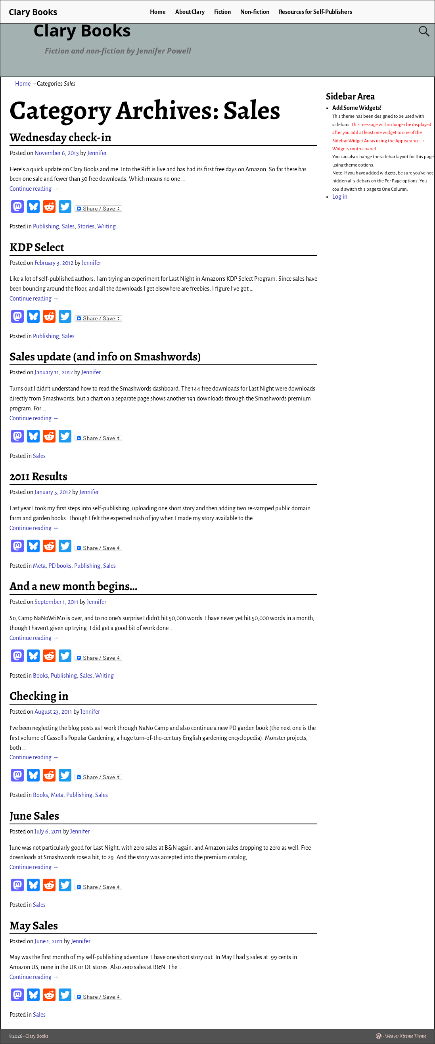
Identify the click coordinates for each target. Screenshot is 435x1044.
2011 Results (38, 476)
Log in (339, 196)
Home (158, 12)
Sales (68, 226)
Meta (39, 566)
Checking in (39, 696)
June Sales (34, 816)
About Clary (190, 12)
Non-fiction (254, 12)
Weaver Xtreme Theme (405, 1036)
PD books (59, 566)
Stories (85, 226)
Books (40, 675)
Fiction (222, 12)
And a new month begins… (73, 586)
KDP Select (37, 247)
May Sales (34, 925)
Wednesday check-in (60, 137)
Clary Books (82, 30)
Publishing (46, 226)
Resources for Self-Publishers (315, 12)
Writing (106, 226)
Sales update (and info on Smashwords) (105, 356)
